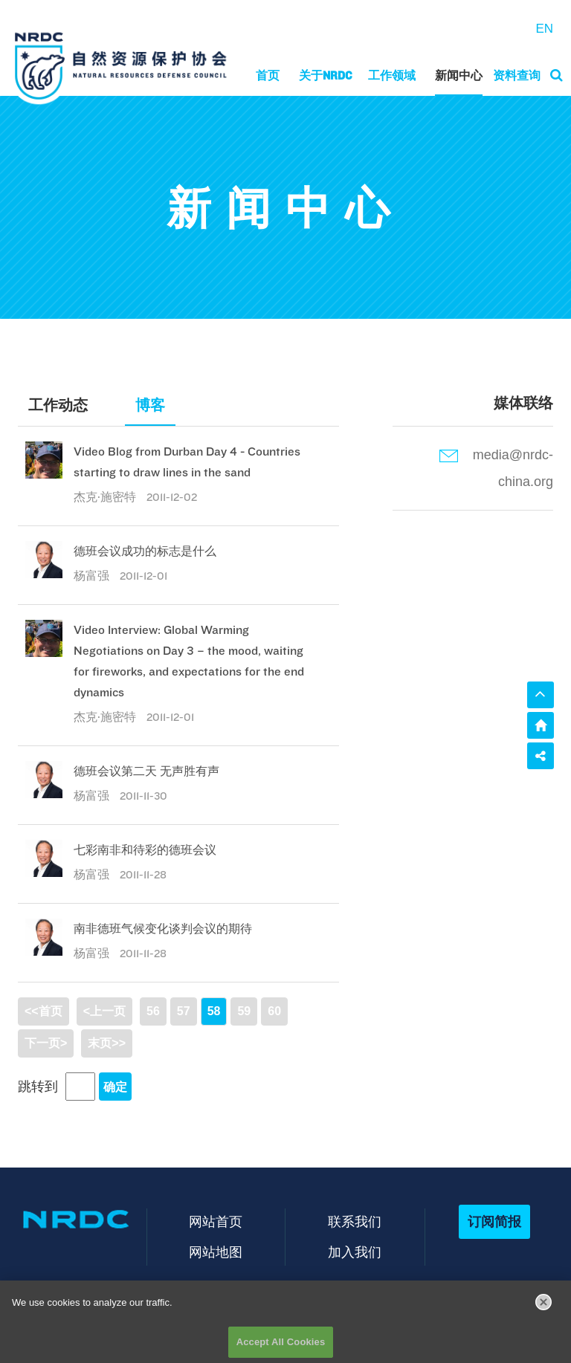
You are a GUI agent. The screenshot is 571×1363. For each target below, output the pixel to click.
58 (214, 1011)
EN (544, 29)
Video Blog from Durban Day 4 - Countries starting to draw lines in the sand (187, 461)
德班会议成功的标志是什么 (145, 551)
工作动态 (58, 405)
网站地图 (215, 1252)
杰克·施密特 (106, 497)
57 (183, 1011)
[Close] (543, 1306)
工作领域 (392, 75)
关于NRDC (325, 75)
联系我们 (354, 1221)
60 (274, 1011)
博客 (150, 405)
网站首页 (215, 1221)
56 (153, 1011)
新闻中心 (459, 75)
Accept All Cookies (281, 1347)
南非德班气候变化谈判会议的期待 (163, 929)
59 (244, 1011)
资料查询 (517, 75)
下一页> (46, 1043)
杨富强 (93, 576)
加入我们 (354, 1252)
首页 (268, 75)
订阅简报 (494, 1221)
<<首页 (43, 1011)
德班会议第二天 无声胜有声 (146, 771)
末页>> (107, 1043)
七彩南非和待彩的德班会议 (145, 850)
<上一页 (104, 1011)
